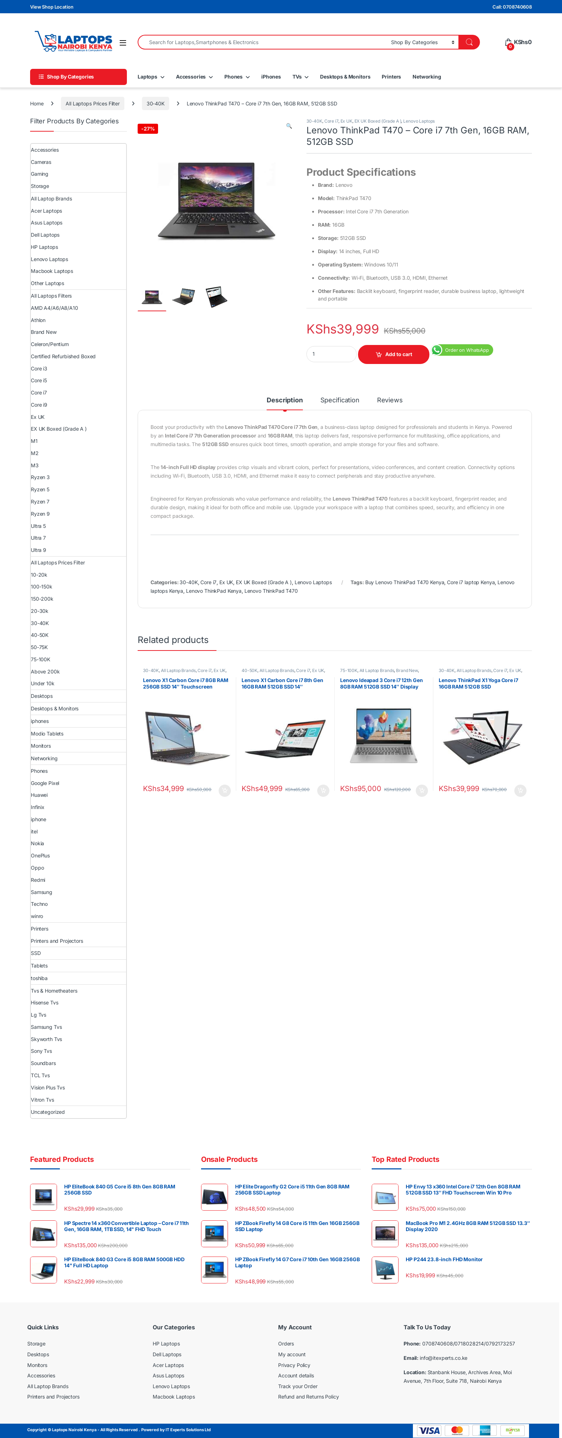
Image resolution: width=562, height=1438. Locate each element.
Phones (233, 77)
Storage (40, 186)
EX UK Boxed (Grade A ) (377, 121)
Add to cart (398, 354)
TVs (297, 77)
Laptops (147, 77)
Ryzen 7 (40, 501)
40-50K (249, 670)
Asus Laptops (46, 222)
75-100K (348, 670)
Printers (391, 77)
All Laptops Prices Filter (93, 103)
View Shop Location (51, 7)
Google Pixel (45, 783)
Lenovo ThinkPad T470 (271, 591)
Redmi (38, 880)
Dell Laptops (45, 235)
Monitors (41, 746)
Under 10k (42, 683)
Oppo (37, 868)
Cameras (41, 162)
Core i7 (331, 121)
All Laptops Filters (51, 296)
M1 (34, 441)
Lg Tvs (38, 1015)
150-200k (42, 599)
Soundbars (43, 1063)
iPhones (271, 77)
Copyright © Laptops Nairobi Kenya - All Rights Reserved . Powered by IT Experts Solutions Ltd (119, 1429)
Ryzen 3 (40, 477)
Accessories (191, 77)
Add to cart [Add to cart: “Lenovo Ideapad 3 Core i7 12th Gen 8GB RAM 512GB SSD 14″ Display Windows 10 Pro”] (422, 791)
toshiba (39, 978)
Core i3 (39, 368)
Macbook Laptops (52, 271)
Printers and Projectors (57, 941)
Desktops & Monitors (345, 77)
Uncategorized (48, 1112)
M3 (35, 465)
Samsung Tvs (46, 1027)
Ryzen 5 (40, 489)
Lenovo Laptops (419, 121)
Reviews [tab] (390, 400)
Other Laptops (47, 283)
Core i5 (39, 380)
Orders (286, 1343)
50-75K (39, 647)
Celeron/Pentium (50, 344)
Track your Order (298, 1386)
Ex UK (346, 121)
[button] (289, 126)
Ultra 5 (38, 526)
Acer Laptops (46, 211)
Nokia (37, 843)
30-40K (156, 103)
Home (36, 103)
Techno (39, 904)
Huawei (39, 795)
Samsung (41, 892)
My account (292, 1354)
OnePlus (40, 855)
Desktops (42, 696)
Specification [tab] (339, 400)
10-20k (39, 575)
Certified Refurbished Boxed (63, 356)
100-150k (41, 586)
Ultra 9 (38, 550)
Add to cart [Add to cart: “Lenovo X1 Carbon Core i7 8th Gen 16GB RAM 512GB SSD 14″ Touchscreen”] (323, 791)
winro (37, 916)
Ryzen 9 (40, 514)
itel (34, 831)
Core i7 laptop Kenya (471, 582)
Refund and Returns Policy (308, 1397)
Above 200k (45, 671)
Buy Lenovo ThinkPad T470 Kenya (404, 582)
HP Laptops (44, 247)
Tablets (39, 965)
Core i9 (39, 405)
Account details (296, 1375)
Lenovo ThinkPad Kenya (214, 591)
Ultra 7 (38, 538)
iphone (38, 819)
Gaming (39, 174)
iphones (40, 721)
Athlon (38, 320)
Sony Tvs (41, 1051)
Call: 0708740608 (512, 7)
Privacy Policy (294, 1365)
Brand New (407, 670)
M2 (35, 453)
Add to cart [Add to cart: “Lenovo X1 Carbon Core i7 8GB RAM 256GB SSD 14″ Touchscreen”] (225, 791)
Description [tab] (285, 400)
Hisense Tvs (44, 1002)
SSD (36, 953)
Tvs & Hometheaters (54, 991)
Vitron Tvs (42, 1100)
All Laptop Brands (178, 670)
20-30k (39, 611)
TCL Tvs (40, 1075)
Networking (427, 77)
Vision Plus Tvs (48, 1087)
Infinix (37, 807)
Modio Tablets (47, 733)
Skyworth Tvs (46, 1039)
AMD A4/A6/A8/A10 (54, 308)
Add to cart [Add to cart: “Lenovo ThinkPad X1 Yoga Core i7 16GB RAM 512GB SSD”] (520, 791)
